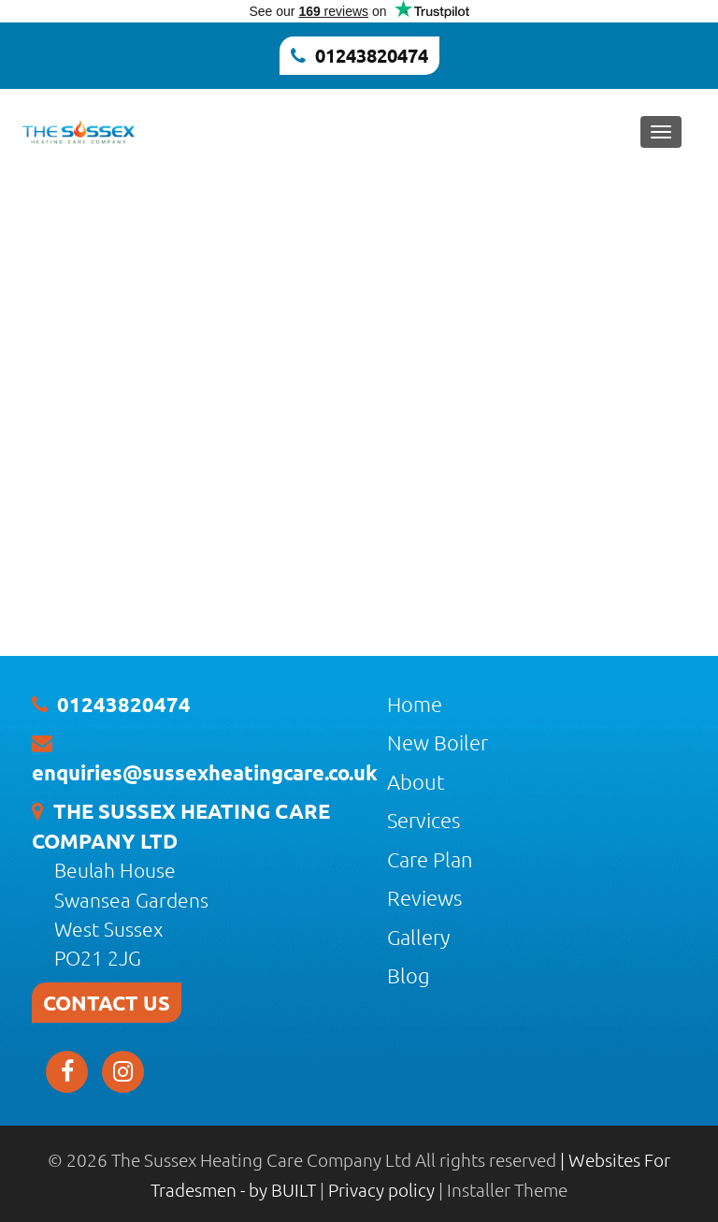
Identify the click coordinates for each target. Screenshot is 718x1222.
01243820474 (371, 55)
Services (423, 819)
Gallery (418, 936)
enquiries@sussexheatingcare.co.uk (205, 772)
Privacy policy (383, 1189)
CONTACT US (106, 1002)
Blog (408, 975)
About (416, 781)
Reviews (424, 897)
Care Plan (430, 859)
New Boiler (437, 742)
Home (414, 703)
